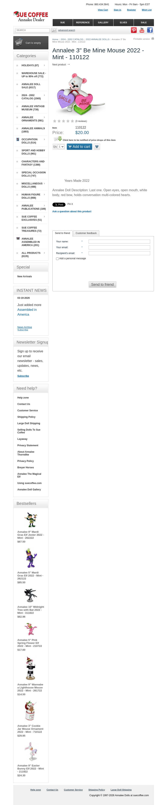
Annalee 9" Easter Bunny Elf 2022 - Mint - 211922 (30, 768)
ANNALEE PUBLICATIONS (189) (31, 207)
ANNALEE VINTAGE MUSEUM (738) (30, 108)
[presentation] (103, 269)
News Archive (24, 327)
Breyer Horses (25, 467)
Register (131, 10)
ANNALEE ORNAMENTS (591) (30, 119)
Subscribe (22, 330)
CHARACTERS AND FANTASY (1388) (30, 163)
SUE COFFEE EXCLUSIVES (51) (29, 218)
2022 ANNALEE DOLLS (97, 39)
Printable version (141, 39)
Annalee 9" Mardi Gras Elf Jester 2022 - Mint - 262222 (30, 534)
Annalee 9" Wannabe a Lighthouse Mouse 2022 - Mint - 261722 (30, 687)
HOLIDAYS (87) (27, 65)
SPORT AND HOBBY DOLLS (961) (30, 152)
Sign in (117, 10)
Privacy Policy (25, 461)
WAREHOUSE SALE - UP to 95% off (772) (31, 75)
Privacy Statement (27, 445)
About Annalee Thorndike (25, 453)
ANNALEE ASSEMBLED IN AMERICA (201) (28, 242)
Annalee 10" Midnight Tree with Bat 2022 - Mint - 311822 (30, 609)
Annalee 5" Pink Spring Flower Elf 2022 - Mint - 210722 (29, 642)
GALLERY (103, 22)
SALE (144, 22)
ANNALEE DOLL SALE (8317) (28, 86)
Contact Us (23, 404)
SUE (62, 22)
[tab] (62, 233)
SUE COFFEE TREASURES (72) (29, 229)
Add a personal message (71, 258)
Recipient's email (65, 253)
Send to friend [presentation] (62, 233)
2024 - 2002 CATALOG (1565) (28, 97)
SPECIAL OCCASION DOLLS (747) (31, 174)
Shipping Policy (26, 417)
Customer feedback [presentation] (86, 233)
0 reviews (81, 121)
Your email (61, 247)
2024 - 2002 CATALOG (72, 39)
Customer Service (27, 410)
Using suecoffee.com (29, 483)
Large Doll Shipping (28, 423)
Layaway (22, 439)
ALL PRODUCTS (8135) (28, 255)
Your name (62, 241)
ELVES (123, 22)
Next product (61, 64)
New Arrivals (24, 276)
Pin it (70, 204)
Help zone (23, 397)
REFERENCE (83, 22)
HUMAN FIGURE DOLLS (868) (28, 196)
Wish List (147, 10)
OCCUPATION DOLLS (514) (27, 141)
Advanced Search (66, 30)
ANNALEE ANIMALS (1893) (30, 130)
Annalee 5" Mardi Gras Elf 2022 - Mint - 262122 (30, 575)
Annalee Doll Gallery (29, 489)
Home (55, 39)
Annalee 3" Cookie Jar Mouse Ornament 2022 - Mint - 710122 (30, 728)
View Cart (103, 10)
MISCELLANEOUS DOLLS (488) (29, 185)
